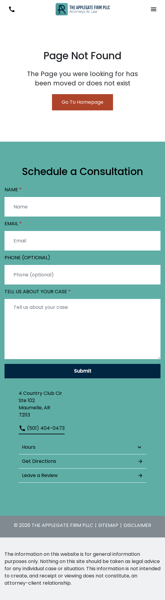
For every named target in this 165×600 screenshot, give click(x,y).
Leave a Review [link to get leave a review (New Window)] (82, 475)
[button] (153, 9)
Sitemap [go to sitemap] (108, 525)
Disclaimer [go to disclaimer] (137, 525)
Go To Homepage (82, 102)
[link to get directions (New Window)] (82, 404)
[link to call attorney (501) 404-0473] (11, 9)
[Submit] (82, 371)
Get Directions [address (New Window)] (82, 461)
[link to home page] (83, 8)
